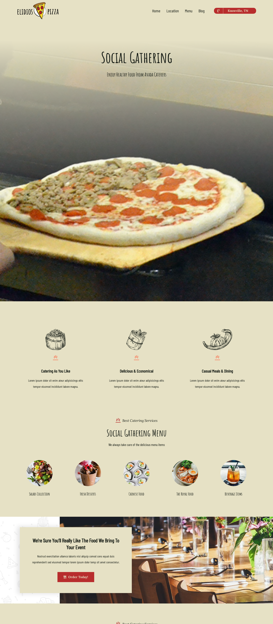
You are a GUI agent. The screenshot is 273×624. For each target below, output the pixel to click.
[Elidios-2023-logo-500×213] (38, 3)
